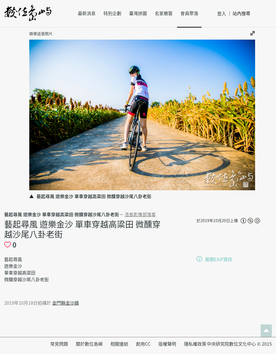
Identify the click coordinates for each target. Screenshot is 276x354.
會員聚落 (189, 13)
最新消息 (87, 13)
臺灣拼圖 (138, 13)
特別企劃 (112, 13)
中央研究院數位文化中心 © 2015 (239, 344)
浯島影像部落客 (140, 214)
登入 (221, 13)
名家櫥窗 (164, 13)
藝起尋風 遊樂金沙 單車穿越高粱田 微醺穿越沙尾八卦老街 (61, 214)
